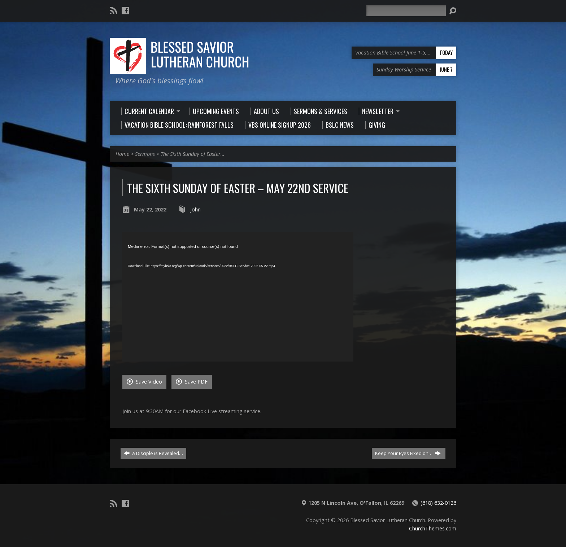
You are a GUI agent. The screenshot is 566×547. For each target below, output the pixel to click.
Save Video (144, 381)
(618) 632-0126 (438, 502)
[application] (237, 297)
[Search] (406, 10)
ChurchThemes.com (432, 528)
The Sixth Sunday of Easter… (193, 153)
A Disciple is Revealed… (153, 453)
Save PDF (192, 381)
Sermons (145, 153)
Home (122, 153)
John (195, 209)
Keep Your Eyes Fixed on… (408, 453)
